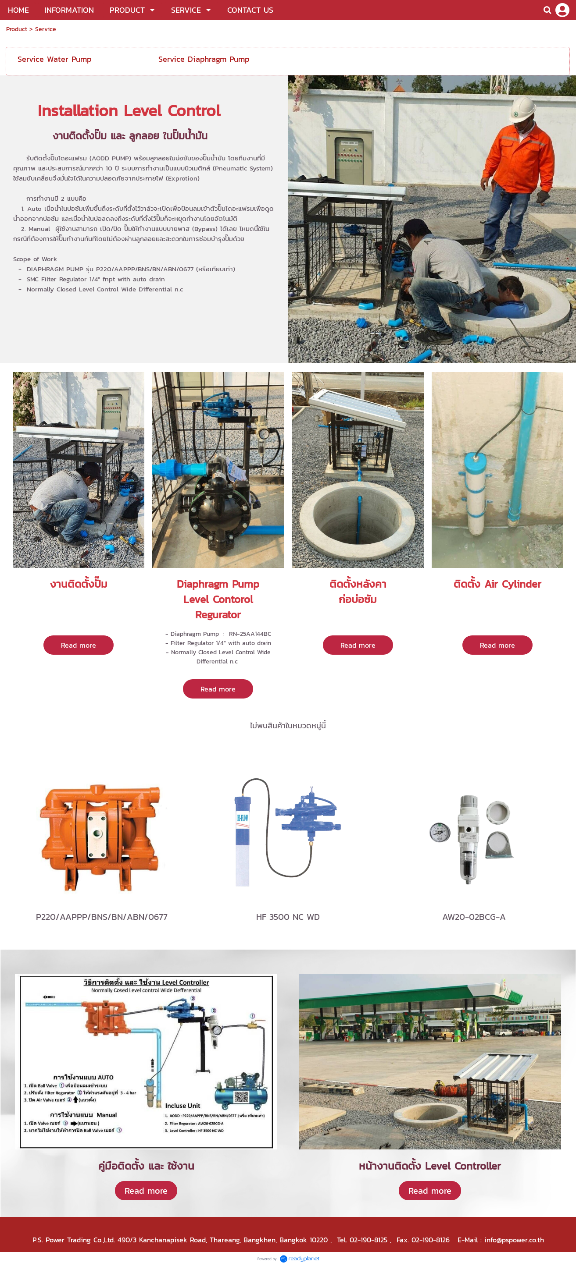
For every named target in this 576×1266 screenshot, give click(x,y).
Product (16, 29)
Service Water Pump (54, 59)
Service (45, 29)
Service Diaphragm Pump (203, 59)
